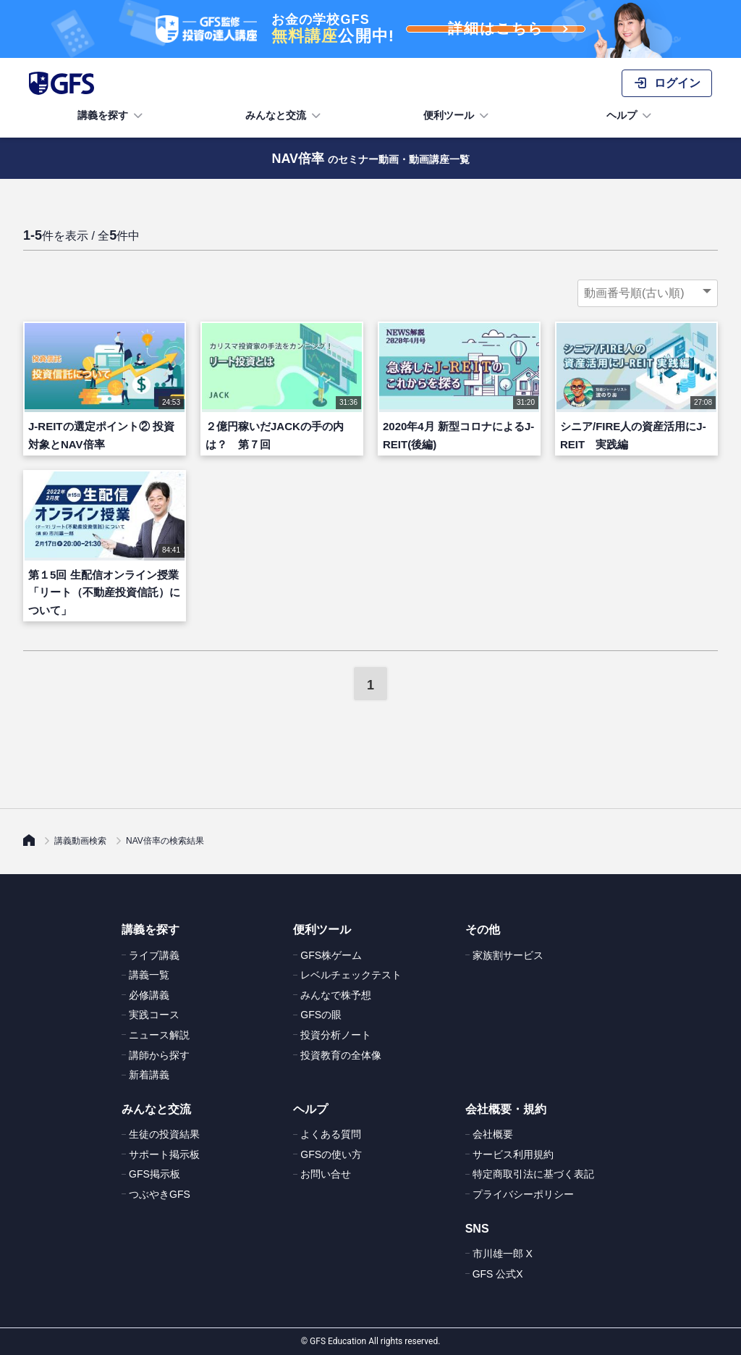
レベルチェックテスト (351, 975)
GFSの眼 (321, 1014)
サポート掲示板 (164, 1154)
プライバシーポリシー (523, 1194)
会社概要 (493, 1134)
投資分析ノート (335, 1035)
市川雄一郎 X (503, 1253)
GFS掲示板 (154, 1174)
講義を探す (111, 116)
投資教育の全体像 (340, 1055)
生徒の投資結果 (164, 1134)
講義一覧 (149, 975)
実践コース (154, 1014)
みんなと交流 (284, 116)
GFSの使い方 (331, 1154)
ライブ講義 (154, 955)
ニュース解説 (159, 1035)
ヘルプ (630, 116)
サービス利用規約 (513, 1154)
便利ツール (457, 116)
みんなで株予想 (335, 995)
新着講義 (149, 1075)
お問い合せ (325, 1174)
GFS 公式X (498, 1274)
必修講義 (149, 995)
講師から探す (159, 1055)
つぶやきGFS (159, 1194)
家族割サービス (508, 955)
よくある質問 (330, 1134)
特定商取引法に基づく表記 (533, 1174)
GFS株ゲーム (331, 955)
